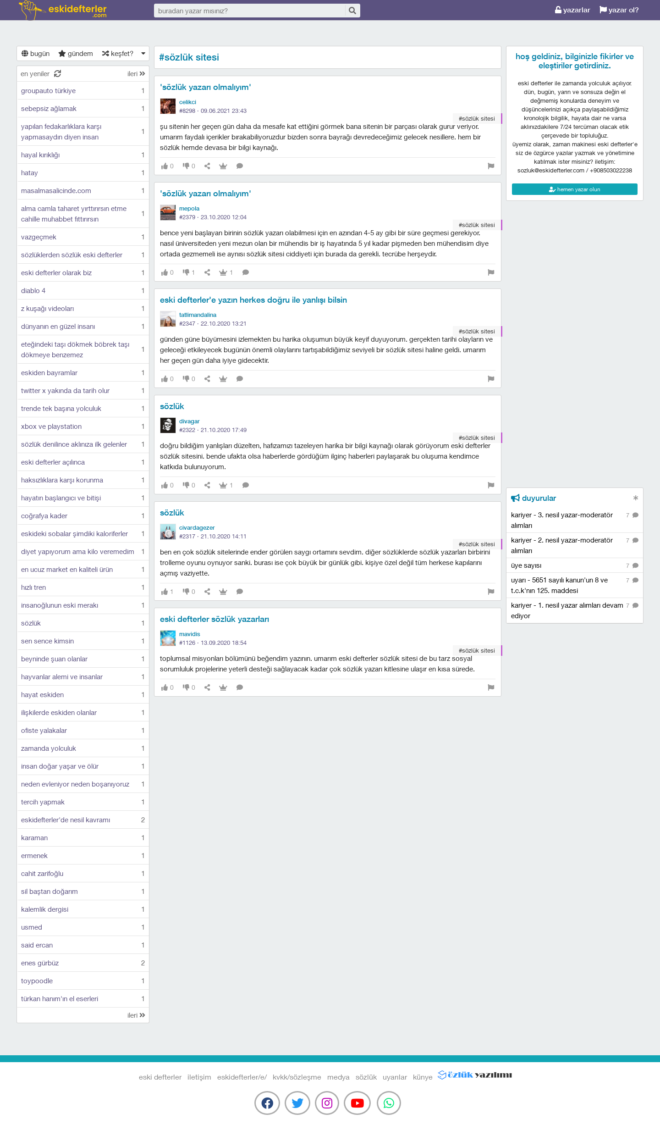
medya (338, 1076)
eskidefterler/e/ (242, 1076)
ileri (136, 73)
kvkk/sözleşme (297, 1076)
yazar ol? (619, 10)
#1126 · (213, 642)
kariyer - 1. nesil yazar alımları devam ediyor (574, 610)
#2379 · (213, 217)
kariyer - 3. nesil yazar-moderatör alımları (574, 519)
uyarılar (395, 1076)
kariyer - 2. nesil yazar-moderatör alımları (574, 544)
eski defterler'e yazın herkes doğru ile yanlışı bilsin (253, 300)
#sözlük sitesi (477, 118)
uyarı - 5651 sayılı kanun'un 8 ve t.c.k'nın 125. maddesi (574, 584)
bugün (36, 53)
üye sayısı (574, 565)
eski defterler (62, 10)
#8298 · (213, 110)
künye (423, 1076)
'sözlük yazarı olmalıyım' (205, 87)
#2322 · (213, 429)
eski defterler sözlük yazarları (214, 619)
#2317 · (213, 536)
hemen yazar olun (574, 189)
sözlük (172, 406)
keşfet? (117, 53)
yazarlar (572, 10)
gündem (75, 53)
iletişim (199, 1076)
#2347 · (213, 323)
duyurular (533, 498)
